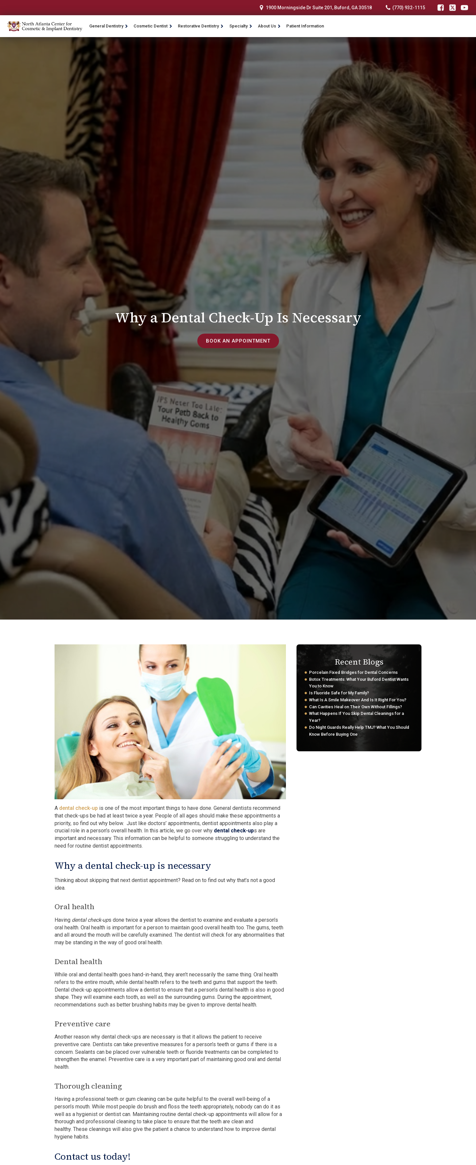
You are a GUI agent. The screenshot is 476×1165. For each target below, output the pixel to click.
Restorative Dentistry (201, 25)
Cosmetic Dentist (153, 25)
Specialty (241, 25)
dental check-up (78, 808)
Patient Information (305, 25)
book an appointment (238, 341)
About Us (269, 25)
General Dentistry (108, 25)
